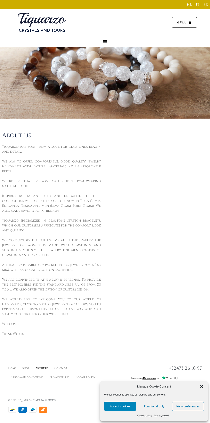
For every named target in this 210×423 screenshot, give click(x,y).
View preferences (188, 406)
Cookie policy (144, 415)
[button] (202, 386)
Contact (60, 368)
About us (41, 368)
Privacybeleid (161, 415)
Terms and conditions (27, 377)
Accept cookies (120, 406)
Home (12, 368)
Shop (25, 368)
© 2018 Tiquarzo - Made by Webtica (32, 400)
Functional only (154, 406)
